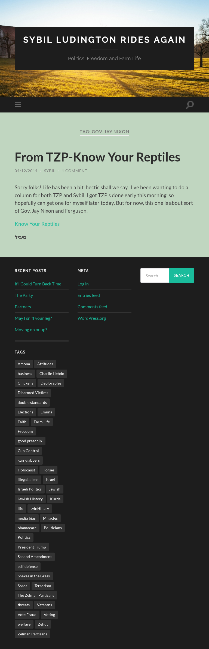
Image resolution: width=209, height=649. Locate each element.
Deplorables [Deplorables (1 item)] (51, 383)
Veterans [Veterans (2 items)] (44, 604)
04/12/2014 (26, 170)
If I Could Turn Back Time (38, 283)
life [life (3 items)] (20, 508)
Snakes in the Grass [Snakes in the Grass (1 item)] (34, 576)
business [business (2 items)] (25, 373)
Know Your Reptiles (37, 224)
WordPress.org (92, 318)
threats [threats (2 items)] (24, 604)
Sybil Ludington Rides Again (104, 40)
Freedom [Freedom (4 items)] (25, 431)
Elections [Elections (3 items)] (25, 412)
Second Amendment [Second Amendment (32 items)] (35, 556)
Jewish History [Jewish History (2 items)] (30, 498)
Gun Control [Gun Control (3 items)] (28, 450)
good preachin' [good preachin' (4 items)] (30, 440)
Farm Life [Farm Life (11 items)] (42, 421)
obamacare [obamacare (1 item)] (27, 527)
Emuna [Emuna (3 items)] (46, 412)
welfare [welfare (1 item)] (24, 624)
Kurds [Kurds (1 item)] (55, 498)
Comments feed (92, 306)
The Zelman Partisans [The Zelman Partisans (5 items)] (36, 595)
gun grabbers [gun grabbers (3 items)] (29, 460)
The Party (24, 295)
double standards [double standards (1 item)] (32, 402)
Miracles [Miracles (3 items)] (50, 518)
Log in (83, 283)
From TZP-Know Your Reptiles (97, 157)
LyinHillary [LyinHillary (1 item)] (39, 508)
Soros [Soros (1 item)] (22, 585)
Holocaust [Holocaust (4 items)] (26, 470)
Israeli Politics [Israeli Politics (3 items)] (30, 489)
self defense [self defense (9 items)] (28, 566)
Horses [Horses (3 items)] (48, 470)
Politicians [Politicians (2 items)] (53, 527)
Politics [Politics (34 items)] (24, 537)
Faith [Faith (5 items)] (22, 421)
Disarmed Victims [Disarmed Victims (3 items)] (33, 392)
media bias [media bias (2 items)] (27, 518)
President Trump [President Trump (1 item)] (32, 547)
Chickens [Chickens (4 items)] (25, 383)
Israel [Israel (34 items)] (50, 479)
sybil (49, 170)
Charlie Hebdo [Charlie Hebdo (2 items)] (51, 373)
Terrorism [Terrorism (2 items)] (43, 585)
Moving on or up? (31, 329)
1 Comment (74, 170)
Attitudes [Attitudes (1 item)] (45, 363)
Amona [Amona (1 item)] (24, 363)
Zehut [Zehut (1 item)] (43, 624)
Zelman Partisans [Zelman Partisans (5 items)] (32, 634)
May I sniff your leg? (33, 318)
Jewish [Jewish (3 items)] (54, 489)
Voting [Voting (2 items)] (49, 614)
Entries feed (89, 295)
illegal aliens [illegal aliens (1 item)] (28, 479)
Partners (23, 306)
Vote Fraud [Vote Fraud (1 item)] (27, 614)
